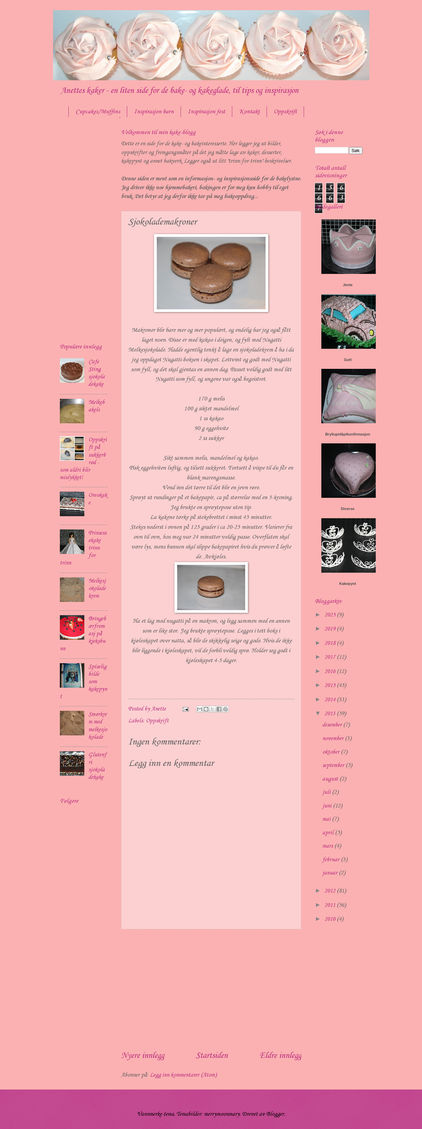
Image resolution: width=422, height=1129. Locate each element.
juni (327, 805)
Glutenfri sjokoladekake (97, 766)
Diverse (348, 509)
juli (327, 792)
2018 (330, 643)
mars (328, 846)
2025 (330, 615)
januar (330, 873)
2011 (330, 905)
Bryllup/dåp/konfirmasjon (347, 434)
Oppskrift (285, 111)
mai (327, 819)
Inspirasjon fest (206, 111)
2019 (330, 629)
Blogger (275, 1114)
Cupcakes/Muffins (97, 111)
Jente (348, 285)
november (333, 738)
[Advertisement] (211, 989)
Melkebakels (96, 406)
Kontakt (249, 111)
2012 (330, 891)
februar (331, 859)
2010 (330, 919)
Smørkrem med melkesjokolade (97, 725)
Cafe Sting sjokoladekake (96, 373)
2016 (330, 671)
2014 (330, 699)
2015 (330, 685)
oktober (331, 752)
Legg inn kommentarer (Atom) (183, 1075)
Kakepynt (347, 584)
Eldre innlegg (280, 1056)
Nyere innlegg (142, 1056)
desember (332, 725)
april (328, 832)
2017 (330, 657)
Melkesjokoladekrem (97, 588)
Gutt (348, 360)
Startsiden (212, 1056)
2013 (330, 713)
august (330, 779)
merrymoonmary (222, 1114)
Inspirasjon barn (154, 111)
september (333, 765)
